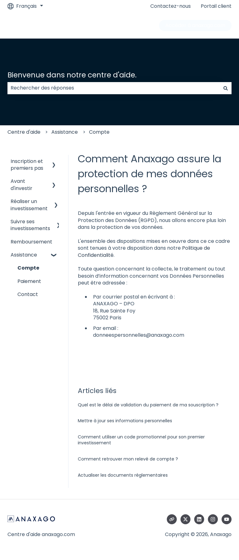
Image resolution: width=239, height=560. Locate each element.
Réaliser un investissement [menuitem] (29, 205)
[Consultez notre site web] (172, 519)
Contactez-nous (170, 6)
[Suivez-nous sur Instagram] (213, 519)
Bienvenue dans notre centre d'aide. (72, 75)
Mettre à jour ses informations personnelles (125, 421)
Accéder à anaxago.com (195, 25)
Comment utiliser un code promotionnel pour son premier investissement (141, 440)
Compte (99, 132)
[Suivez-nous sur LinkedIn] (199, 519)
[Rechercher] (226, 88)
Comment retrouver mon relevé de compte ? (128, 459)
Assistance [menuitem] (24, 254)
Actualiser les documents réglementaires (123, 475)
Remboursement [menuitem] (31, 241)
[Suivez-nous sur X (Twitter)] (185, 519)
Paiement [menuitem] (29, 281)
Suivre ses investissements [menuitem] (30, 225)
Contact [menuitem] (27, 294)
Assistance (64, 132)
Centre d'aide (23, 132)
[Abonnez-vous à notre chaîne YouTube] (227, 519)
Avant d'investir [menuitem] (21, 185)
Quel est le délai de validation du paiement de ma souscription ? (148, 405)
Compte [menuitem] (28, 267)
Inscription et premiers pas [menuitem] (27, 165)
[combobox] (113, 88)
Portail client (216, 6)
